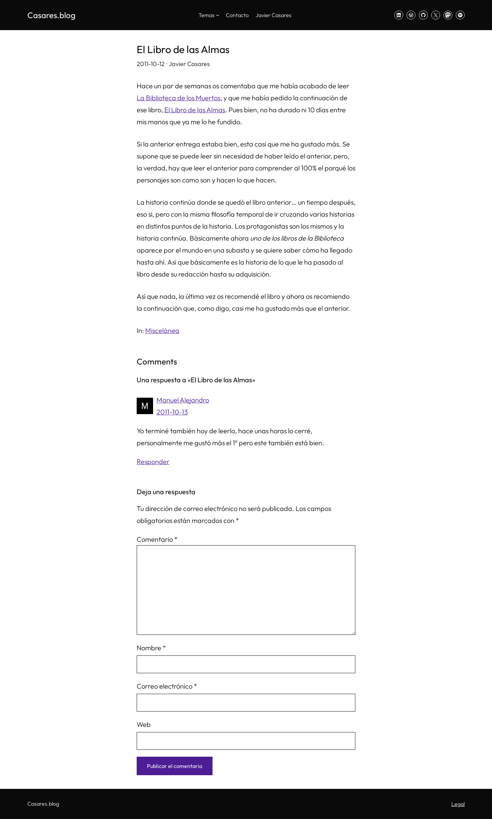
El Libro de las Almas (194, 109)
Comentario (157, 539)
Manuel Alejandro (182, 400)
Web (144, 724)
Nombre (151, 647)
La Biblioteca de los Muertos (178, 97)
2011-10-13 (172, 412)
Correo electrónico (167, 686)
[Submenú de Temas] (217, 15)
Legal (458, 804)
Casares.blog (51, 15)
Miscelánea (162, 330)
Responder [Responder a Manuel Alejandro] (153, 461)
